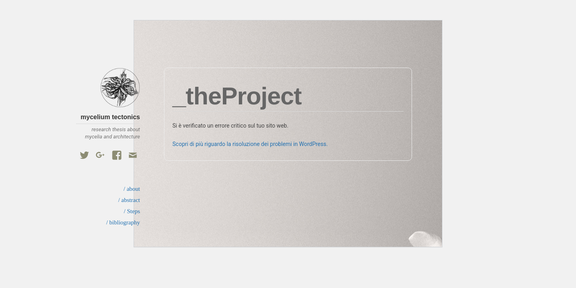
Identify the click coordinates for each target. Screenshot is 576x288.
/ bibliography (123, 222)
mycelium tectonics (110, 117)
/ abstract (129, 200)
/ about (132, 189)
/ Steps (132, 211)
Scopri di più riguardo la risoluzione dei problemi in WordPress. (250, 144)
